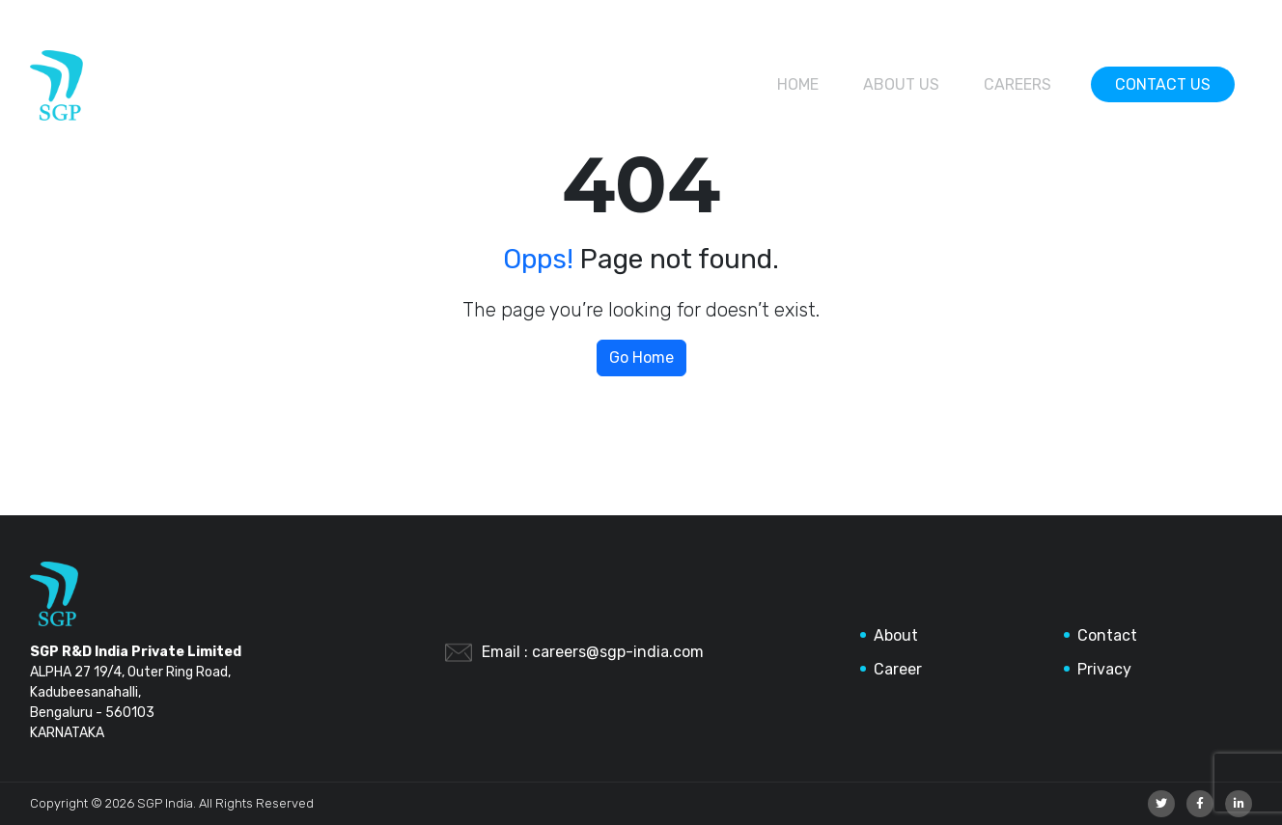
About (896, 635)
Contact (1107, 635)
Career (898, 669)
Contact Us (1163, 84)
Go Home (641, 357)
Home (798, 84)
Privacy (1104, 669)
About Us (901, 84)
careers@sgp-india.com (618, 652)
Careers (1017, 84)
